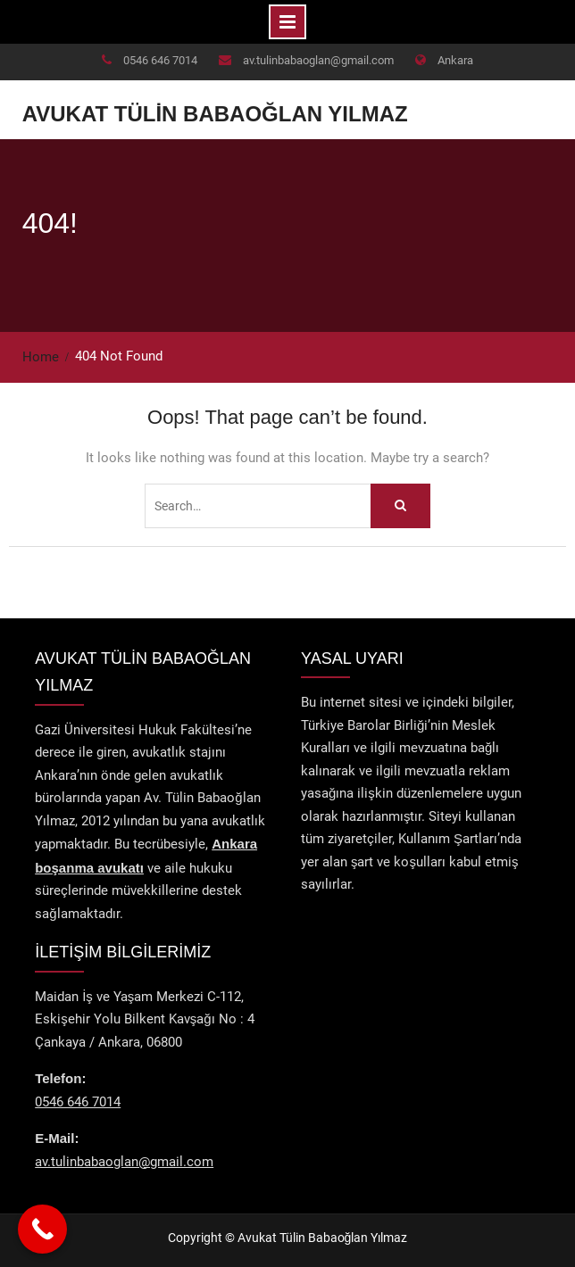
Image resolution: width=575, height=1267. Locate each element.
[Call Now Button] (42, 1229)
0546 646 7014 (160, 60)
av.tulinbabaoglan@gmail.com (318, 60)
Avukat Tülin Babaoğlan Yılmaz (215, 114)
